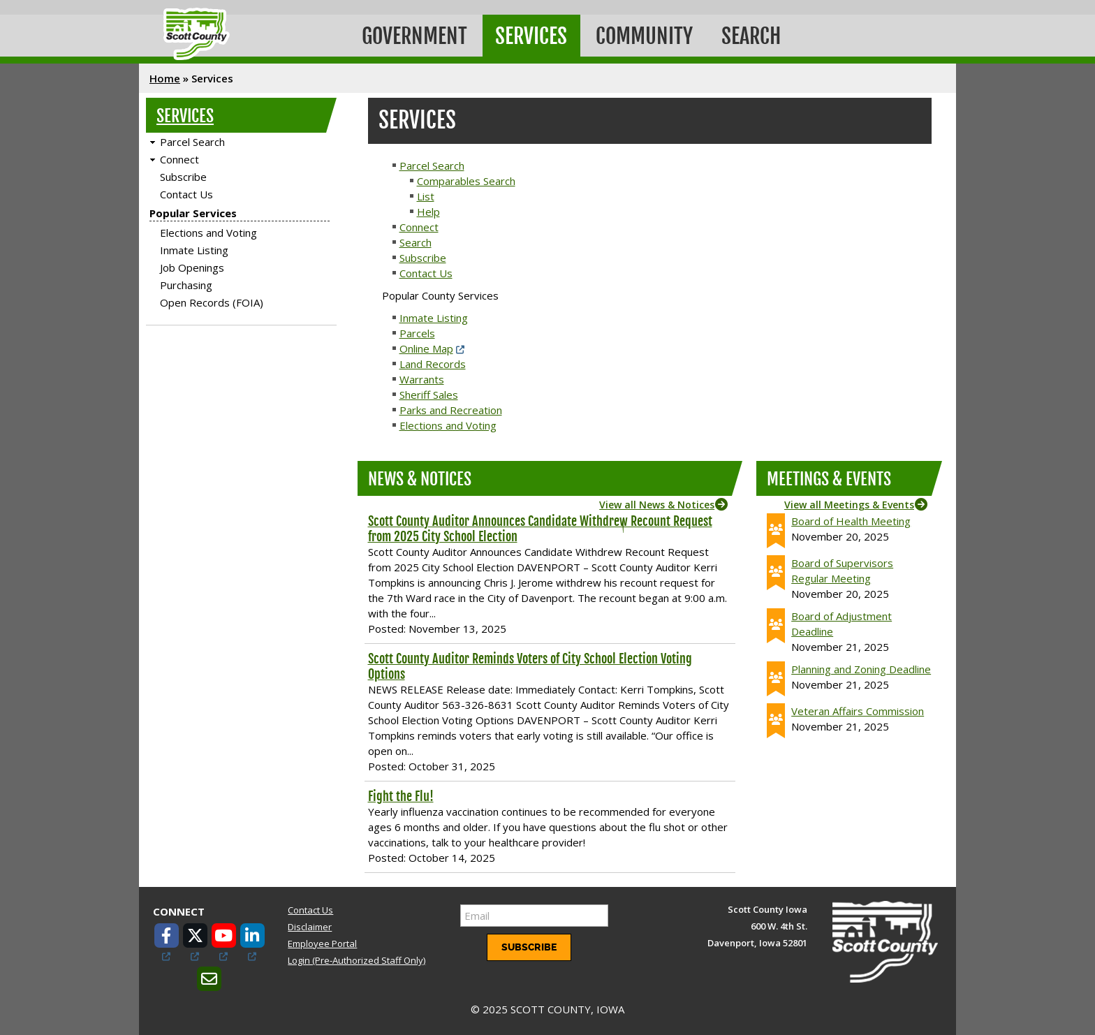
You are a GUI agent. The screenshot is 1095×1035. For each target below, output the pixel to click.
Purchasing (186, 283)
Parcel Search (192, 140)
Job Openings (192, 265)
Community (650, 34)
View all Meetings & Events (849, 501)
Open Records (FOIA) (211, 300)
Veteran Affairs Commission (857, 708)
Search (759, 34)
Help (428, 209)
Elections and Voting (208, 230)
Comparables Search (466, 178)
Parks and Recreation (450, 407)
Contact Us (186, 192)
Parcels (417, 330)
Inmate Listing (194, 248)
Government (416, 34)
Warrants (421, 376)
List (425, 193)
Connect (179, 157)
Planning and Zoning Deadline (861, 666)
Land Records (432, 361)
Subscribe (183, 175)
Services (535, 34)
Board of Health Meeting (851, 518)
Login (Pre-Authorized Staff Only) (356, 958)
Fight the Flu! (401, 793)
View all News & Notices (656, 501)
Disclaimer (310, 924)
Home (164, 76)
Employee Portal (322, 941)
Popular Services (193, 211)
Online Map (426, 346)
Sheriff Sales (428, 392)
